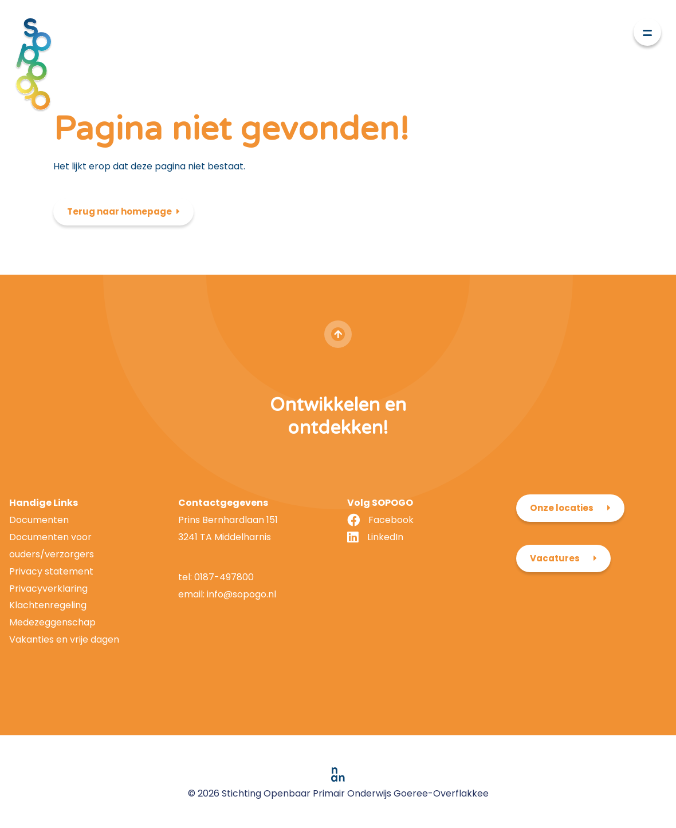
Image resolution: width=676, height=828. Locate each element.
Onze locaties (562, 508)
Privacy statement (51, 571)
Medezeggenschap (52, 622)
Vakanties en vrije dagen (64, 639)
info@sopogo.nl (240, 594)
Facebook (391, 519)
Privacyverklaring (48, 588)
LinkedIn (385, 537)
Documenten (39, 519)
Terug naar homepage (119, 211)
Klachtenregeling (48, 605)
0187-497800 (224, 577)
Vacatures (555, 558)
